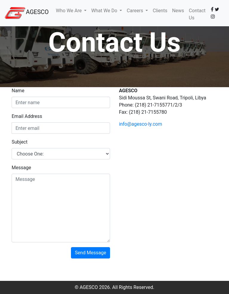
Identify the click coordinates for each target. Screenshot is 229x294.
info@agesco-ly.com (140, 124)
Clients (160, 10)
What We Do (104, 10)
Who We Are (69, 10)
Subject (19, 142)
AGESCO (37, 12)
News (178, 10)
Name (18, 90)
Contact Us (197, 14)
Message (21, 167)
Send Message (90, 252)
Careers (135, 10)
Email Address (27, 116)
